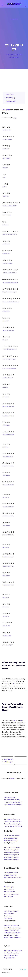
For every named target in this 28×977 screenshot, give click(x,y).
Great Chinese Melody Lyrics (12, 824)
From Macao (8, 918)
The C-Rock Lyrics (9, 891)
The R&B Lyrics (8, 896)
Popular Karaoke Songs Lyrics (13, 804)
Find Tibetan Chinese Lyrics (12, 932)
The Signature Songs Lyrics (12, 819)
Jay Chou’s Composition (11, 953)
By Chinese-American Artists (12, 877)
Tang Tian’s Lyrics (9, 958)
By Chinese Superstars (11, 838)
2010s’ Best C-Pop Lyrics (11, 850)
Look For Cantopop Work (11, 930)
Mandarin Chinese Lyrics (11, 925)
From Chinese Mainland (11, 911)
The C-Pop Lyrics (9, 887)
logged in (11, 778)
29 (15, 118)
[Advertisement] (14, 31)
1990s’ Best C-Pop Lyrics (11, 855)
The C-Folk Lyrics (9, 889)
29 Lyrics (6, 109)
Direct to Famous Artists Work (13, 826)
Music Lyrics (14, 19)
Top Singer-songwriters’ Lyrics (13, 950)
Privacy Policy (5, 972)
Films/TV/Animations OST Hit (13, 802)
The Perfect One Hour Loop (12, 799)
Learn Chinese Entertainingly (12, 928)
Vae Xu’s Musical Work (11, 955)
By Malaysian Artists (10, 875)
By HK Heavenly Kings (10, 840)
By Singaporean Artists (11, 872)
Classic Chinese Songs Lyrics (13, 821)
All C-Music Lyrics (9, 797)
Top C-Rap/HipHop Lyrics (11, 894)
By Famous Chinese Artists (12, 835)
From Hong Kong (9, 913)
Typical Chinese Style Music (12, 937)
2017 (20, 54)
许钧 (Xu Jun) (12, 54)
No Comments (15, 57)
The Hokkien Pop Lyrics (11, 935)
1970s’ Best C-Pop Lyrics (11, 859)
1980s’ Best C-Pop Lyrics (11, 857)
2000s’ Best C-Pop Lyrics (11, 852)
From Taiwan (8, 916)
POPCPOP (9, 969)
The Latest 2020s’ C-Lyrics (12, 847)
